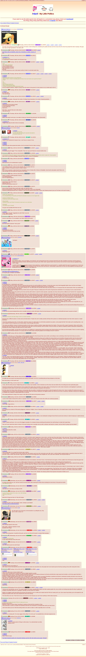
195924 (35, 506)
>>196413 (4, 612)
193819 (32, 382)
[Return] (8, 23)
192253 (56, 44)
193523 (34, 376)
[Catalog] (13, 23)
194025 (38, 406)
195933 (43, 530)
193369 (37, 235)
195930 (39, 506)
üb (13, 0)
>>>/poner (52, 20)
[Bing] (2, 30)
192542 (37, 280)
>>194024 (4, 414)
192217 (33, 61)
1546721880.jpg (7, 618)
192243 (38, 73)
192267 (50, 73)
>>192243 (4, 98)
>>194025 (4, 436)
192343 (33, 235)
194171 (38, 434)
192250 (52, 44)
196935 (40, 598)
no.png (19, 507)
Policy (30, 0)
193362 (41, 280)
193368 (39, 308)
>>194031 (4, 430)
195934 (39, 535)
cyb (10, 0)
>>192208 (4, 57)
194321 (38, 449)
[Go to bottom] (3, 23)
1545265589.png (7, 362)
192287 (32, 192)
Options (83, 0)
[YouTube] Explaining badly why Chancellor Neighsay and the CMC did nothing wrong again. (22, 638)
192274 (33, 186)
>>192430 (4, 283)
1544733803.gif (6, 29)
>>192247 (4, 116)
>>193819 (4, 403)
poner (17, 0)
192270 (37, 153)
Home (37, 0)
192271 (33, 165)
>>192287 (4, 211)
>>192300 (4, 229)
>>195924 (4, 532)
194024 (39, 401)
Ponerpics (42, 0)
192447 (41, 254)
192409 (33, 269)
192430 (37, 254)
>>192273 (4, 222)
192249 (42, 96)
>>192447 (4, 310)
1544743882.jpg (7, 127)
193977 (35, 401)
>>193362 (4, 355)
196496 (41, 587)
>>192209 (4, 75)
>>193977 (4, 408)
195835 (39, 480)
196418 (36, 598)
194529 (34, 474)
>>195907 (4, 501)
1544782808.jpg (7, 237)
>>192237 (4, 91)
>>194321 (4, 475)
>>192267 (4, 160)
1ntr (6, 0)
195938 (43, 499)
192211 (48, 44)
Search (34, 0)
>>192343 (11, 365)
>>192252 (4, 144)
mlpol (2, 0)
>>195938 (4, 571)
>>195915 (4, 523)
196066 (37, 562)
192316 (33, 216)
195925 (39, 499)
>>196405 (4, 600)
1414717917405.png (20, 255)
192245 (34, 96)
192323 (32, 220)
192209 (35, 50)
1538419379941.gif (20, 29)
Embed (44, 638)
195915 (39, 491)
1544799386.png (7, 255)
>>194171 (4, 458)
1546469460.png (7, 507)
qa (4, 0)
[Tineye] (6, 30)
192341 (37, 210)
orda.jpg (18, 127)
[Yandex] (8, 30)
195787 (34, 480)
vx (8, 0)
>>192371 (4, 276)
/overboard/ (69, 19)
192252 (42, 73)
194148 (34, 434)
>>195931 (4, 559)
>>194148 (4, 451)
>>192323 (4, 250)
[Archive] (17, 23)
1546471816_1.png (7, 548)
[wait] (4, 30)
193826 (34, 396)
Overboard (22, 0)
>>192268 (4, 161)
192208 (44, 44)
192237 (39, 50)
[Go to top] (2, 642)
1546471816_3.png (32, 548)
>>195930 (4, 537)
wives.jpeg (19, 237)
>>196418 (4, 633)
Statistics (26, 0)
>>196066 (4, 583)
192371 (60, 44)
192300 (33, 210)
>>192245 (4, 103)
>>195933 (4, 558)
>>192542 (4, 334)
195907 (35, 491)
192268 (33, 153)
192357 (37, 220)
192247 (38, 96)
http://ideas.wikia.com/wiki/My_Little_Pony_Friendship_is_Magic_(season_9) (19, 52)
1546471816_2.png (20, 548)
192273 (33, 180)
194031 (43, 401)
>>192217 (4, 76)
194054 (42, 406)
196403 (38, 569)
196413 (37, 587)
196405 (33, 587)
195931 (39, 530)
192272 (33, 173)
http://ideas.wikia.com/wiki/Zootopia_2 (10, 271)
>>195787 (4, 487)
